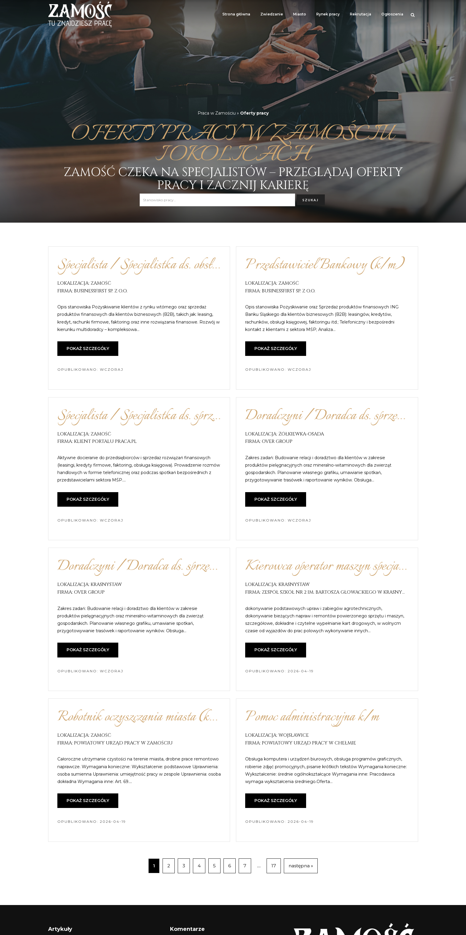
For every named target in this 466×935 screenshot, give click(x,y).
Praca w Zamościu (217, 113)
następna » (301, 866)
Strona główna (236, 14)
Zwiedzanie (271, 14)
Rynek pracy (328, 14)
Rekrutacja (360, 14)
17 (273, 866)
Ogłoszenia (392, 14)
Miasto (299, 14)
